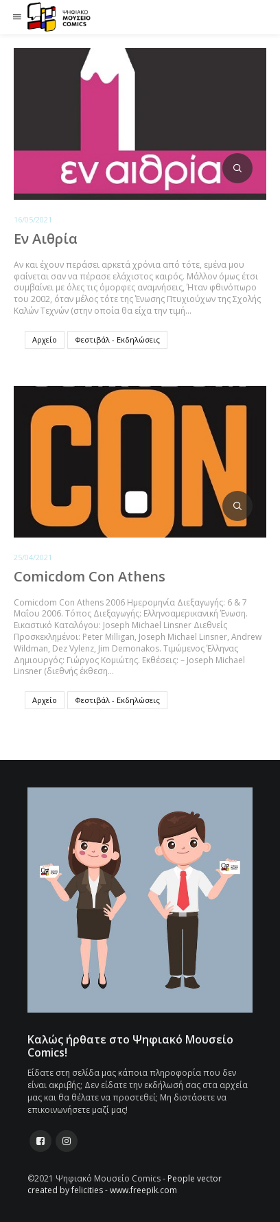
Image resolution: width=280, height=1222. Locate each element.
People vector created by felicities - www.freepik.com (124, 1184)
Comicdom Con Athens (89, 576)
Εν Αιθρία (46, 238)
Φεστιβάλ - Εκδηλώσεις (117, 339)
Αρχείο (44, 339)
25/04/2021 (33, 557)
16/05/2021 (33, 219)
